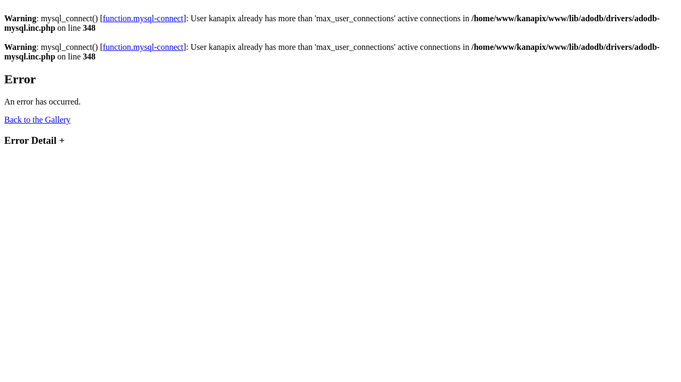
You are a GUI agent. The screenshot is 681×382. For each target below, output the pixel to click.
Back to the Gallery (37, 119)
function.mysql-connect (143, 18)
